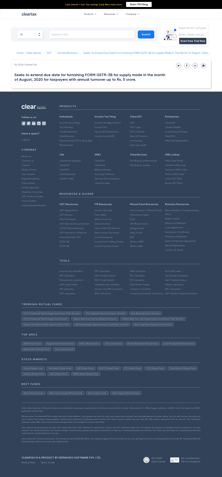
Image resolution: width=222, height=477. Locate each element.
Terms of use (48, 462)
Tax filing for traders (140, 165)
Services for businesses (107, 178)
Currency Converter (140, 289)
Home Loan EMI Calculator (109, 289)
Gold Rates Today (139, 284)
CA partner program (70, 160)
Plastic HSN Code (174, 174)
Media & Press (29, 169)
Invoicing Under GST (70, 237)
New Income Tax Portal (107, 232)
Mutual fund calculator (71, 280)
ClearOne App (102, 183)
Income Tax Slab (103, 210)
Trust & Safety (29, 201)
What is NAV (136, 246)
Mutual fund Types (139, 215)
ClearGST (170, 122)
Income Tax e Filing (69, 122)
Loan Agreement (174, 227)
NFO (132, 237)
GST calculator (67, 293)
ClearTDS (170, 136)
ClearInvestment (68, 131)
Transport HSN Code (176, 169)
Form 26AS (100, 215)
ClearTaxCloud (67, 174)
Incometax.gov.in (104, 237)
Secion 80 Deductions (106, 131)
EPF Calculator (173, 289)
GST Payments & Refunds (73, 232)
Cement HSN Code (175, 165)
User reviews (28, 174)
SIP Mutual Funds (139, 223)
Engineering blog (30, 178)
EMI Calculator (67, 275)
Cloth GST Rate (173, 178)
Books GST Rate (174, 183)
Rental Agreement (175, 245)
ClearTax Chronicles (32, 192)
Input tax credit (138, 145)
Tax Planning (66, 127)
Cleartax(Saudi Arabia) (34, 205)
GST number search (105, 275)
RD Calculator (137, 275)
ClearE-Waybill (173, 127)
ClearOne (100, 165)
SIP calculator (66, 289)
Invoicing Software (104, 174)
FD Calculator (137, 280)
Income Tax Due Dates (107, 246)
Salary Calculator (174, 284)
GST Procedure (67, 219)
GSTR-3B (64, 246)
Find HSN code (173, 271)
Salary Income (102, 223)
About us (26, 156)
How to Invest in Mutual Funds (146, 210)
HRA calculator (138, 271)
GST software (137, 131)
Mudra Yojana (172, 218)
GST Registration (68, 210)
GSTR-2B (64, 241)
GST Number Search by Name (181, 293)
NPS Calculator (103, 293)
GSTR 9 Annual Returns (71, 228)
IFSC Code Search (104, 280)
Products (91, 14)
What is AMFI (137, 241)
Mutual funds (66, 145)
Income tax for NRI (104, 136)
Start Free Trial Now (192, 40)
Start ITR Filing (139, 4)
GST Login (135, 127)
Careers (26, 165)
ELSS (132, 219)
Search (146, 34)
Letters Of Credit (174, 250)
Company (133, 14)
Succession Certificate (177, 232)
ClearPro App (66, 178)
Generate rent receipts (107, 284)
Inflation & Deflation (175, 223)
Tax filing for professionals (143, 160)
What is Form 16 (103, 219)
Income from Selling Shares (109, 241)
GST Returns (66, 215)
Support (26, 139)
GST (132, 122)
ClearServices (66, 136)
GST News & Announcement (74, 223)
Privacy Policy (28, 462)
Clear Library (28, 183)
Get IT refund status (176, 280)
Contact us (28, 160)
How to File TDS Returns (107, 228)
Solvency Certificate (176, 236)
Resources (111, 14)
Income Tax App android (108, 122)
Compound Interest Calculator (146, 293)
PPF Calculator (102, 271)
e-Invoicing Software (176, 131)
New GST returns (139, 136)
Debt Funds (136, 232)
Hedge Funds (137, 228)
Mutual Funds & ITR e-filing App (75, 140)
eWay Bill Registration (176, 140)
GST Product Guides (32, 196)
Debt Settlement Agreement (180, 241)
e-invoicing (136, 140)
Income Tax (101, 127)
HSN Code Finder (174, 160)
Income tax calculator (71, 271)
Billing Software (103, 169)
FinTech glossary (30, 187)
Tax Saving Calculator (176, 275)
